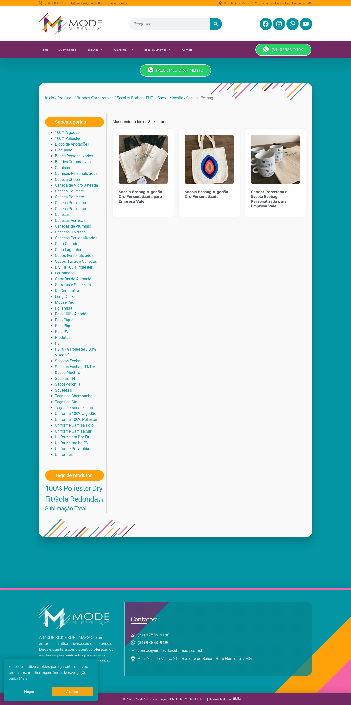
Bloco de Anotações (72, 144)
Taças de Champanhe (73, 396)
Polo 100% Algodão (71, 314)
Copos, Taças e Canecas (76, 261)
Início (49, 98)
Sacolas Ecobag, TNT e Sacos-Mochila (150, 98)
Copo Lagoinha (68, 249)
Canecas (62, 214)
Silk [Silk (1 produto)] (101, 500)
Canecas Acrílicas (70, 220)
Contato (187, 50)
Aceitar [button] (72, 691)
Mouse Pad (64, 302)
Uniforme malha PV (71, 443)
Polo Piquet (65, 320)
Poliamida (63, 308)
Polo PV (61, 331)
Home (44, 50)
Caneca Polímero (69, 191)
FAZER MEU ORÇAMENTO (175, 70)
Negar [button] (29, 691)
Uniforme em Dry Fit (72, 437)
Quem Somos (67, 50)
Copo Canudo (66, 244)
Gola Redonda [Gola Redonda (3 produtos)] (76, 499)
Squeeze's (63, 390)
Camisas (62, 167)
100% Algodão (67, 132)
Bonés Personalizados (74, 156)
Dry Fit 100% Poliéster (73, 267)
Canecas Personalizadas (76, 238)
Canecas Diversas (70, 232)
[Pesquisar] (216, 24)
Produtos (95, 50)
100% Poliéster (67, 138)
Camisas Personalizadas (76, 173)
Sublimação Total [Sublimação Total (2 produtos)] (65, 508)
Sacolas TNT (66, 378)
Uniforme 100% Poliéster (76, 419)
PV (57, 343)
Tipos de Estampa (157, 50)
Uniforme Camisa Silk (73, 431)
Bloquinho (63, 150)
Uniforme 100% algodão (75, 413)
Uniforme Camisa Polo (74, 425)
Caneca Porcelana (70, 203)
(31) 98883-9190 (283, 49)
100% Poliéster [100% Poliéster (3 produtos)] (68, 488)
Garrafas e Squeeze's (73, 284)
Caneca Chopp (67, 179)
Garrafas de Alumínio (73, 279)
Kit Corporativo (67, 290)
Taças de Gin (66, 402)
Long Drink (64, 296)
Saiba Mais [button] (18, 678)
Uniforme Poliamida (72, 448)
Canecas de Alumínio (73, 226)
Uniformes (123, 50)
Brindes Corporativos (95, 98)
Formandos (65, 273)
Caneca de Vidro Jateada (76, 185)
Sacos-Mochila (67, 384)
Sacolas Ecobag (69, 361)
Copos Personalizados (74, 255)
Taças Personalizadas (74, 407)
